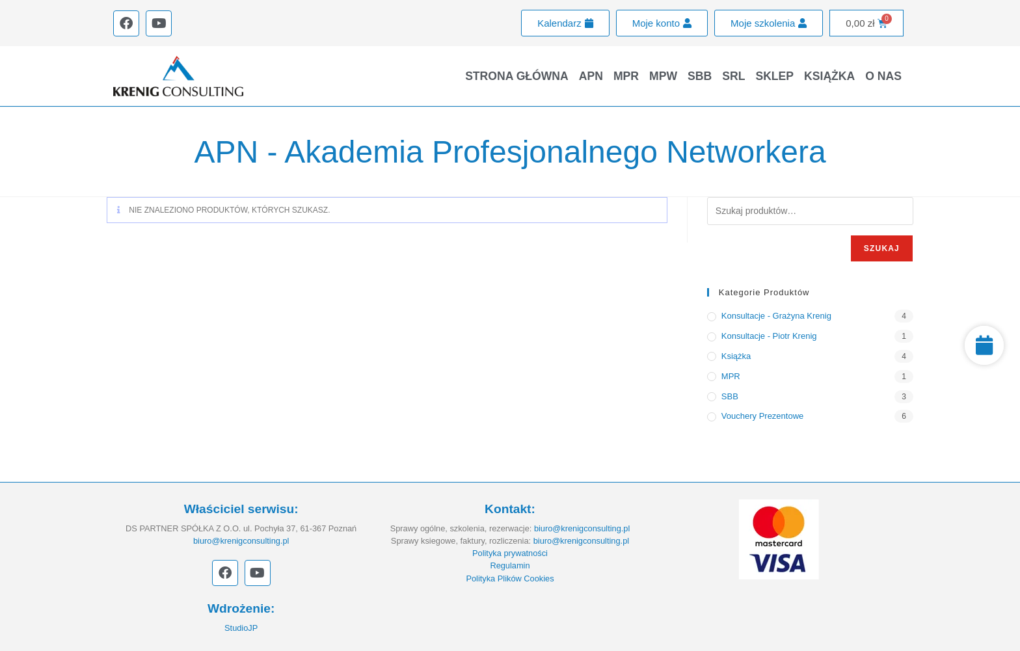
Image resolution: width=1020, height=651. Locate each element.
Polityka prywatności (510, 553)
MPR (626, 76)
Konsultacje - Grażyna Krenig (776, 316)
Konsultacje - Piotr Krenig (769, 336)
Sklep (774, 76)
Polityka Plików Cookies (510, 578)
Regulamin (510, 565)
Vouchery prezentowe (762, 416)
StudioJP (241, 628)
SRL (733, 76)
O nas (883, 76)
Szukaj (882, 248)
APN (591, 76)
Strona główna (517, 76)
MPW (663, 76)
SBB (700, 76)
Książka (829, 76)
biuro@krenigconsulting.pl (241, 541)
